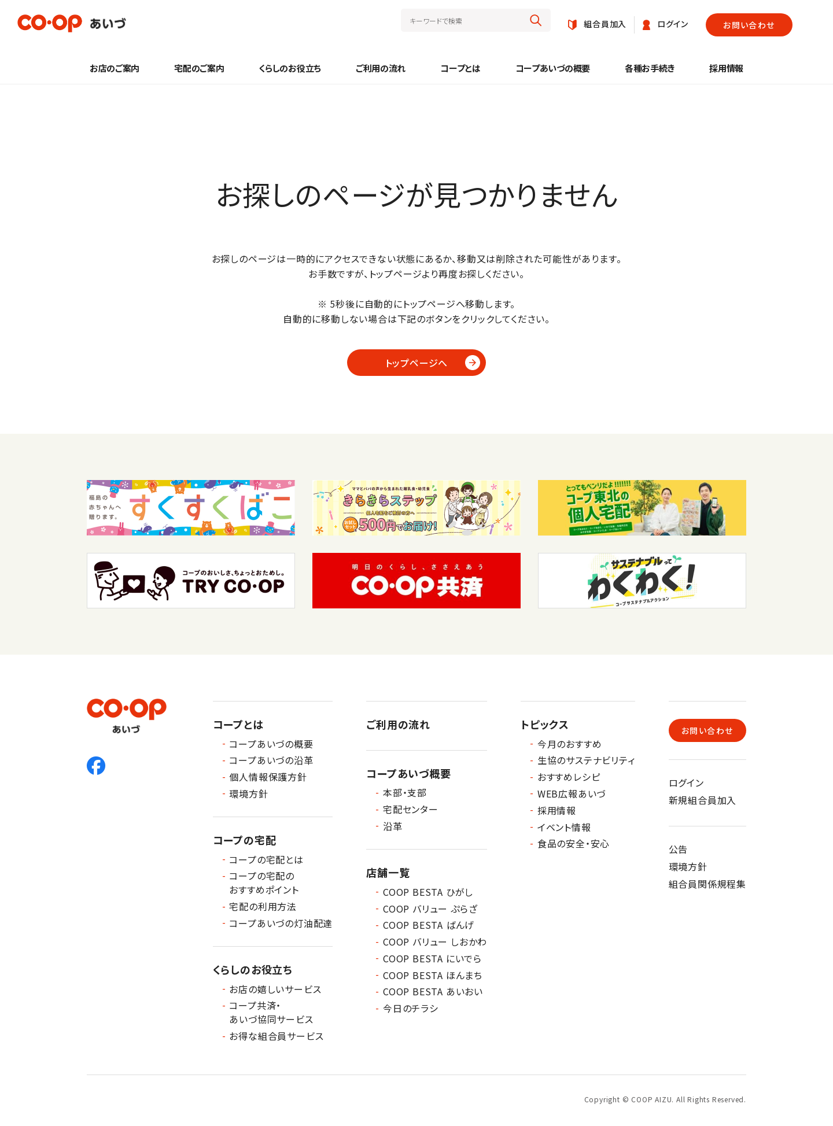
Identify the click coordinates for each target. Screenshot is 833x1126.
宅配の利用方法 (263, 906)
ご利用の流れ (381, 68)
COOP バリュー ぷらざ (430, 908)
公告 (678, 849)
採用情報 (726, 68)
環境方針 (248, 793)
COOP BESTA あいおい (433, 991)
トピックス (545, 724)
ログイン (686, 782)
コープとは (460, 68)
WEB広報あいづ (571, 793)
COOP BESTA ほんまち (432, 975)
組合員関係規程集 (707, 884)
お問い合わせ (749, 25)
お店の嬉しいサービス (275, 989)
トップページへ (416, 363)
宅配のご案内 (199, 68)
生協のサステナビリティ (586, 760)
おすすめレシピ (568, 777)
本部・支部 (405, 792)
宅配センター (410, 809)
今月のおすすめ (569, 744)
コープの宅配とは (266, 859)
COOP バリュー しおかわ (435, 941)
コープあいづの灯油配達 (281, 923)
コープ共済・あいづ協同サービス (271, 1012)
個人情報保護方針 (268, 777)
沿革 (393, 826)
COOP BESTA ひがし (428, 892)
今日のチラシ (410, 1008)
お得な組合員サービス (276, 1036)
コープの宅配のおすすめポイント (263, 882)
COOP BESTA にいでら (432, 958)
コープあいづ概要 (408, 773)
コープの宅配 (245, 839)
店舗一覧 (388, 872)
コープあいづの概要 (552, 68)
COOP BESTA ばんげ (428, 925)
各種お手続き (649, 68)
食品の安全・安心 (573, 843)
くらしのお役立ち (290, 68)
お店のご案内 (114, 68)
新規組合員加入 (703, 800)
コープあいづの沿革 (271, 760)
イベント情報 (564, 827)
